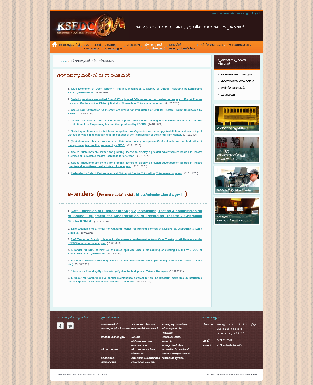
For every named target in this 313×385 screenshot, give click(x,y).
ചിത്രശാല (133, 45)
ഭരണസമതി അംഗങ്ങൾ (92, 46)
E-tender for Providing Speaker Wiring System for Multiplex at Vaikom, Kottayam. (120, 271)
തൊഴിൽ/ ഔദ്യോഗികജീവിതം (182, 46)
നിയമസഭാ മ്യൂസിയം (173, 358)
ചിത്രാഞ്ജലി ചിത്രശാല (143, 324)
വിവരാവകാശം (109, 349)
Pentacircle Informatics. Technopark (239, 374)
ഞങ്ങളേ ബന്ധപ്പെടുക (113, 46)
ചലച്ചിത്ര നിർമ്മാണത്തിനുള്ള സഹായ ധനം (141, 341)
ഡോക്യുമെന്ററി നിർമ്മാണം (115, 328)
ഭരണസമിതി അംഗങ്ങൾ (144, 328)
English (256, 13)
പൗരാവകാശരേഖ (171, 337)
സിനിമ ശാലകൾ (211, 45)
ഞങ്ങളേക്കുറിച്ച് (227, 13)
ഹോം (215, 13)
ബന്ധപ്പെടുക (243, 13)
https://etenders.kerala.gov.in (159, 194)
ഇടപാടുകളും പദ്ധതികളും (175, 324)
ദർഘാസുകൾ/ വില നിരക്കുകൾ (154, 46)
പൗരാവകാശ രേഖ (239, 45)
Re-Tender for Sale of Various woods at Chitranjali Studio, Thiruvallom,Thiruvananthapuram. (126, 173)
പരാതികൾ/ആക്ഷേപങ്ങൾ (176, 354)
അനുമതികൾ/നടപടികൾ (175, 349)
